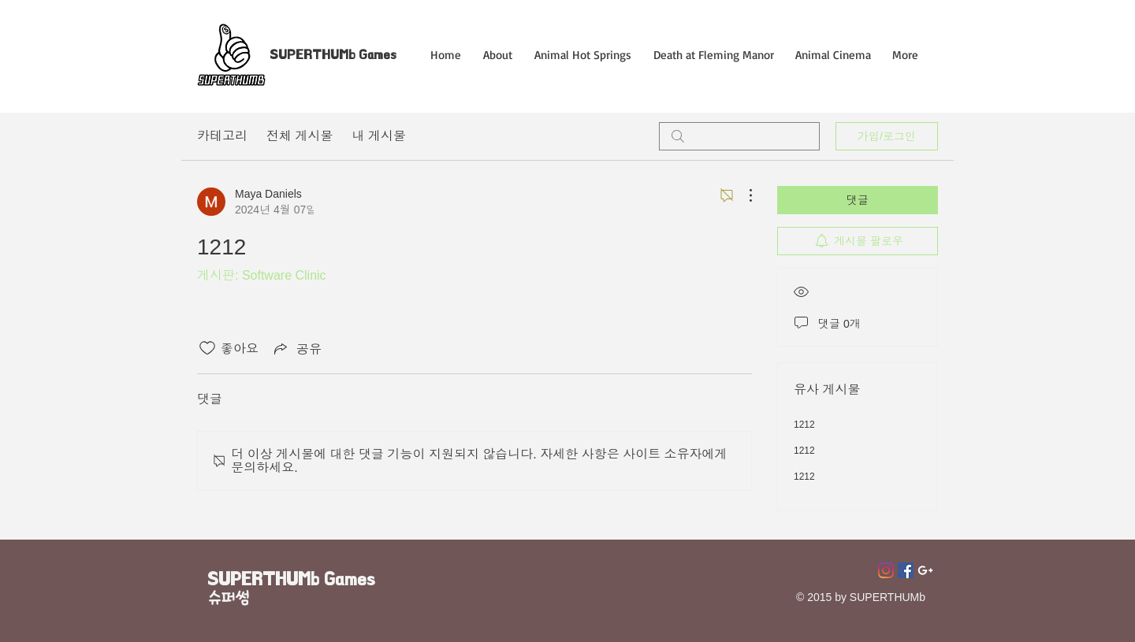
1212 (804, 424)
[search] (739, 136)
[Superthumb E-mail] (925, 570)
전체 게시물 (299, 136)
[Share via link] (296, 348)
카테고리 (222, 136)
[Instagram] (886, 570)
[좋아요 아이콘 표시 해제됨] (207, 348)
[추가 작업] (742, 195)
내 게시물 (378, 136)
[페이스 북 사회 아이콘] (906, 570)
